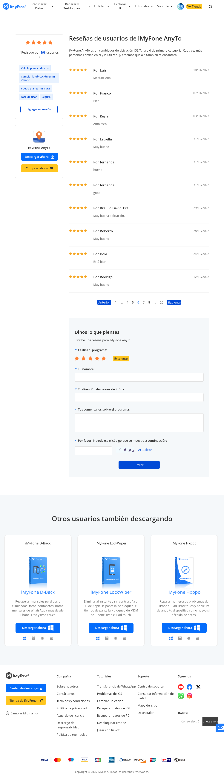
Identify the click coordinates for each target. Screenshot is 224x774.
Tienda (194, 6)
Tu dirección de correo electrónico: (102, 389)
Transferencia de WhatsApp (116, 686)
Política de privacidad (71, 708)
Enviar (139, 465)
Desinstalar (145, 713)
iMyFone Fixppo (184, 592)
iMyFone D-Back (38, 592)
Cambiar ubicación (110, 701)
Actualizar (145, 450)
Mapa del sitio (147, 705)
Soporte (163, 6)
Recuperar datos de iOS (113, 708)
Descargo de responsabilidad (77, 723)
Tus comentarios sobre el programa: (104, 409)
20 (161, 302)
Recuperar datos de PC (113, 715)
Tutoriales (142, 6)
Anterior (104, 302)
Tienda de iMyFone (23, 701)
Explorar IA (121, 6)
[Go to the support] (220, 728)
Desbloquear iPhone (111, 723)
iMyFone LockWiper (111, 592)
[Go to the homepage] (14, 6)
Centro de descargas (24, 688)
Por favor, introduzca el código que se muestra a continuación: (122, 441)
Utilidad (100, 6)
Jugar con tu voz (108, 730)
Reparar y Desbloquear (72, 6)
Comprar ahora (39, 164)
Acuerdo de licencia (70, 715)
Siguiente (174, 302)
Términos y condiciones (73, 701)
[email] (190, 721)
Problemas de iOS (109, 694)
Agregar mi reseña (39, 105)
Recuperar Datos (39, 6)
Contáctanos (65, 694)
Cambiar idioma (21, 713)
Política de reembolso (72, 730)
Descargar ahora (39, 152)
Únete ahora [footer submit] (210, 721)
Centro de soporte (150, 686)
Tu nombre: (86, 369)
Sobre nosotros (67, 686)
